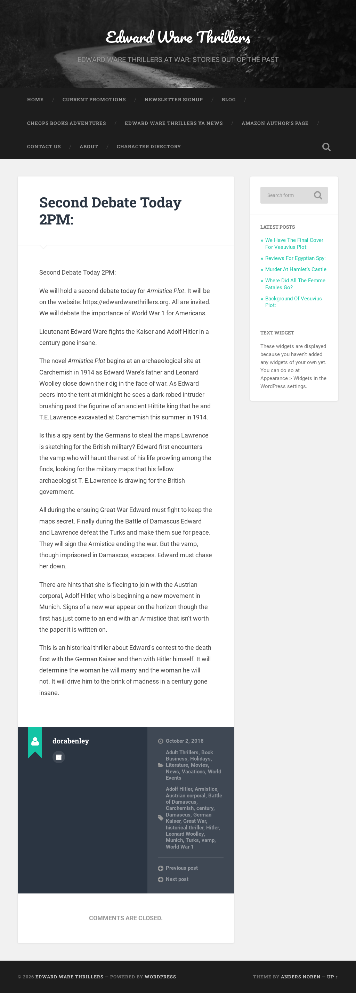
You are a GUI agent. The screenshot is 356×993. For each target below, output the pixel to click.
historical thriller (184, 828)
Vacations (193, 772)
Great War (194, 821)
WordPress (160, 976)
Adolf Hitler (179, 789)
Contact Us (44, 146)
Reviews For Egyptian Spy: (295, 258)
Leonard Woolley (185, 834)
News (172, 772)
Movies (199, 765)
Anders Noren (301, 976)
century (204, 808)
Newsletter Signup (174, 99)
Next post (177, 879)
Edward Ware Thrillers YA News (174, 123)
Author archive (58, 757)
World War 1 (180, 847)
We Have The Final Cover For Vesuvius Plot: (294, 243)
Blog (229, 99)
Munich (174, 840)
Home (35, 99)
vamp (208, 840)
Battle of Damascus (194, 799)
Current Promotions (94, 99)
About (89, 146)
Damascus (178, 815)
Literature (177, 765)
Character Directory (149, 146)
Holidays (200, 759)
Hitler (212, 828)
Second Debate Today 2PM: (110, 210)
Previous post (182, 868)
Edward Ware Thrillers (178, 36)
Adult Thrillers (182, 752)
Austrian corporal (185, 796)
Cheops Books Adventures (66, 123)
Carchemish (180, 808)
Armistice (206, 789)
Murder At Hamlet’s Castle (295, 269)
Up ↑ (332, 976)
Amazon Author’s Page (275, 123)
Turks (192, 840)
